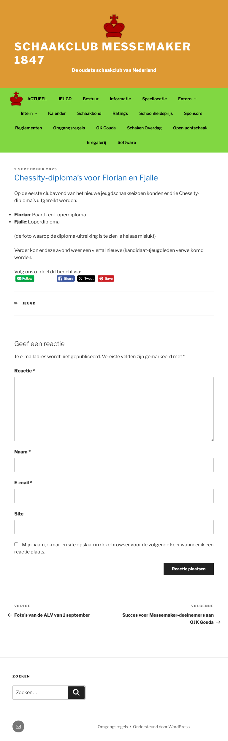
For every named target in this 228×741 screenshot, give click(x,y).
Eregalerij (96, 142)
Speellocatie (154, 98)
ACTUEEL (37, 98)
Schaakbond (89, 113)
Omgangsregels (69, 127)
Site (18, 514)
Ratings (120, 113)
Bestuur (91, 98)
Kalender (57, 113)
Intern (29, 113)
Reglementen (28, 127)
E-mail (23, 482)
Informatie (120, 98)
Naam (22, 452)
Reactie (24, 371)
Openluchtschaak (190, 127)
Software (127, 142)
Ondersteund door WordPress (161, 726)
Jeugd (29, 303)
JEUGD (65, 98)
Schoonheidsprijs (156, 113)
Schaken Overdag (144, 127)
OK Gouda (106, 127)
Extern (187, 98)
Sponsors (193, 113)
